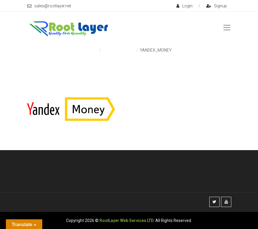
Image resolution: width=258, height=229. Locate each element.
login (184, 6)
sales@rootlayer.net (49, 6)
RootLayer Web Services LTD (127, 220)
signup (216, 6)
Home (92, 50)
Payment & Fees (118, 50)
